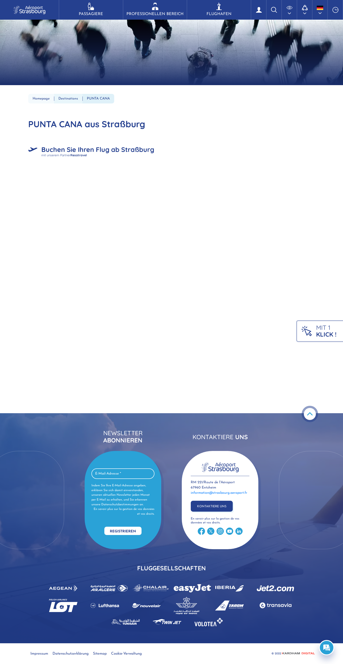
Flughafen (219, 9)
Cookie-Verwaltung (126, 653)
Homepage (41, 98)
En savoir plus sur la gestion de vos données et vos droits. (124, 511)
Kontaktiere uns (211, 506)
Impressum (39, 653)
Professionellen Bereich (155, 9)
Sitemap (100, 653)
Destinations (68, 98)
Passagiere (91, 9)
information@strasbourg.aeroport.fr (219, 493)
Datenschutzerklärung (70, 653)
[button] (289, 10)
